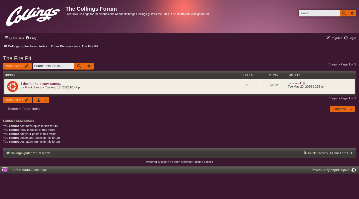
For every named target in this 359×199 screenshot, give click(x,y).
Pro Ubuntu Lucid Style (30, 170)
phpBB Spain (340, 170)
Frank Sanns (33, 87)
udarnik (297, 83)
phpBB (165, 161)
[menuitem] (30, 38)
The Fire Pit (17, 58)
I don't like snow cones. (41, 84)
